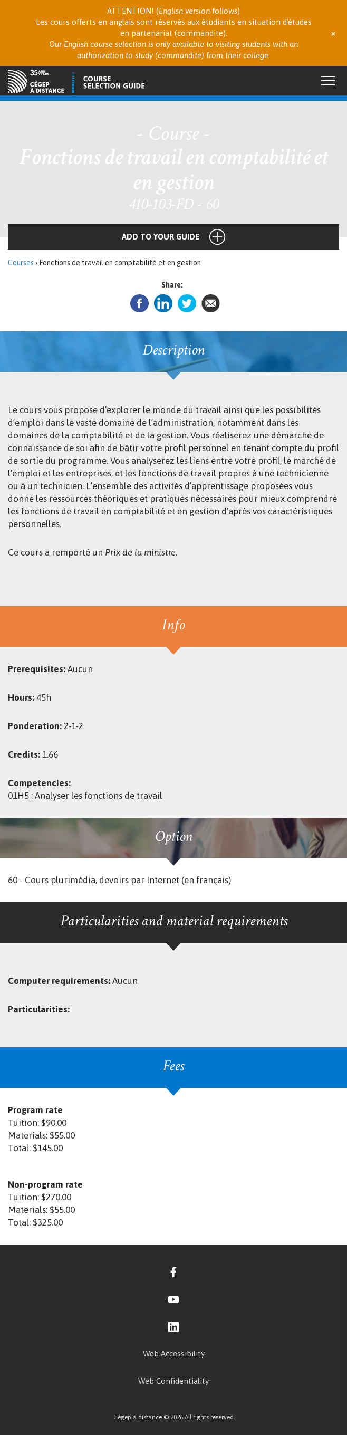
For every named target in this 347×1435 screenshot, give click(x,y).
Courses (21, 263)
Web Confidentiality (173, 1380)
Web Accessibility (174, 1353)
